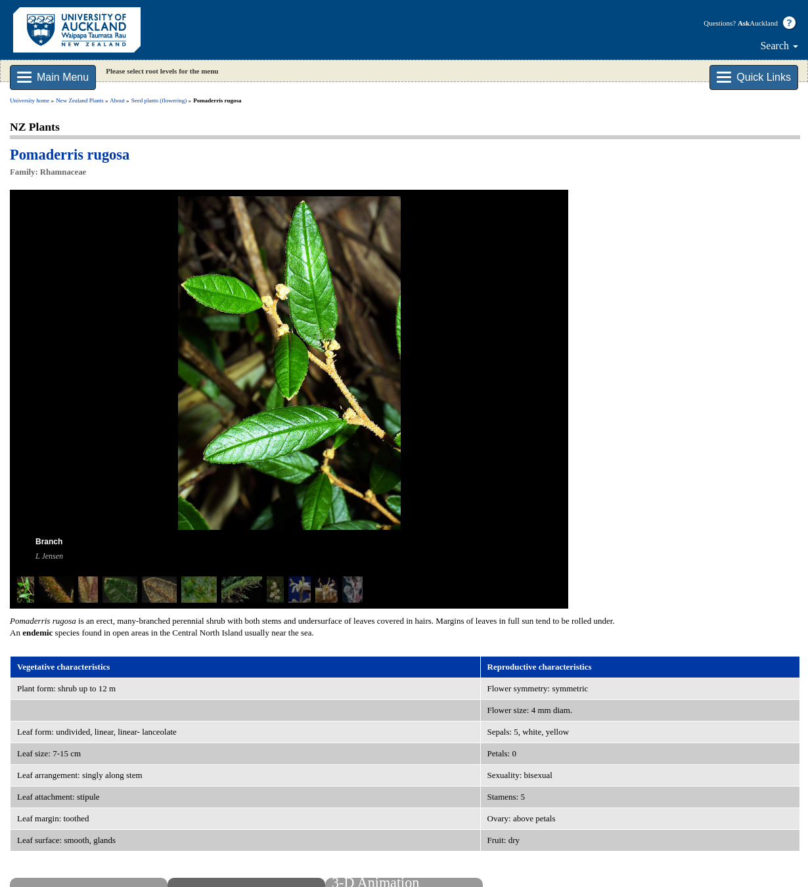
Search (779, 45)
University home (29, 100)
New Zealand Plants (79, 100)
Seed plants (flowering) (159, 100)
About (117, 100)
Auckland (758, 23)
